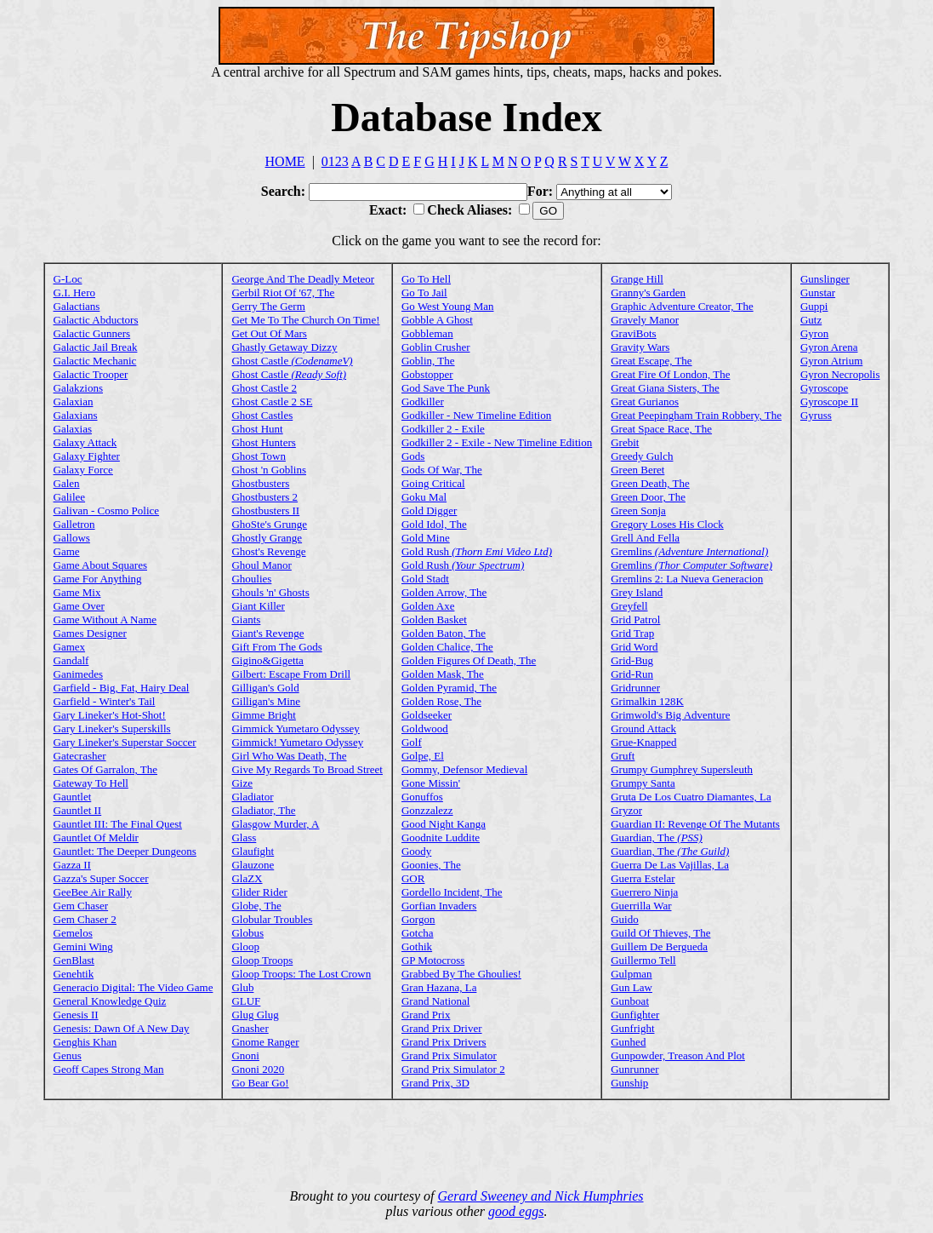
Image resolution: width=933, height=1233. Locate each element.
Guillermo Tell (643, 960)
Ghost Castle (291, 360)
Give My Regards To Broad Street (307, 769)
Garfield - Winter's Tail (105, 701)
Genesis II (76, 1014)
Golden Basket (434, 619)
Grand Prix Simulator (449, 1055)
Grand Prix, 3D (435, 1082)
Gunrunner (634, 1069)
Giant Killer (257, 605)
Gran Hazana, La (438, 987)
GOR (412, 878)
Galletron (74, 524)
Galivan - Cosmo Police (107, 510)
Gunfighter (635, 1014)
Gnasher (249, 1028)
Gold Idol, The (434, 524)
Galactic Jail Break (96, 347)
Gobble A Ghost (437, 319)
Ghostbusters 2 (264, 496)
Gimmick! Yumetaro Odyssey (297, 742)
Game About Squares (100, 565)
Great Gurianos (645, 401)
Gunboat (630, 1001)
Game (67, 551)
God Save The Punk (445, 387)
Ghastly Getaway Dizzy (284, 347)
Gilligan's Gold (265, 687)
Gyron (814, 333)
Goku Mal (424, 496)
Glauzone (252, 864)
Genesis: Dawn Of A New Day (122, 1028)
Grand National (435, 1001)
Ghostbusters (260, 483)
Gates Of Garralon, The (106, 769)
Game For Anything (98, 578)
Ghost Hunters (263, 442)
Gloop (245, 946)
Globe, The (256, 905)
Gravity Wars (640, 347)
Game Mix (77, 592)
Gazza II (72, 864)
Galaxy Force (83, 469)
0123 (335, 161)
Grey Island (637, 592)
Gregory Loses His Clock (667, 524)
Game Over (79, 605)
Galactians (77, 306)
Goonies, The (431, 864)
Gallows (72, 537)
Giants (245, 619)
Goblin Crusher (435, 347)
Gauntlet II (78, 810)
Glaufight (252, 851)
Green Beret (637, 469)
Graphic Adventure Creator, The (682, 306)
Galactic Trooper (91, 374)
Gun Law (631, 987)
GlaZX (246, 878)
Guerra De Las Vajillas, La (670, 864)
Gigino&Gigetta (267, 660)
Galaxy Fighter (87, 456)
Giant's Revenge (267, 633)
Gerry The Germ (267, 306)
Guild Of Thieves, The (660, 932)
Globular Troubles (271, 919)
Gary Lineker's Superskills (112, 728)
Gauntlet (73, 796)
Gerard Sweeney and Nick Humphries (541, 1196)
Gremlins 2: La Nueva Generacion (687, 578)
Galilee (70, 496)
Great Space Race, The (661, 428)
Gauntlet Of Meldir (96, 837)
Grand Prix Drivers (443, 1041)
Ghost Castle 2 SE (271, 401)
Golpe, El (422, 755)
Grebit (625, 442)
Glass (243, 837)
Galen (67, 483)
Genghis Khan (85, 1041)
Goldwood (424, 728)
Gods (412, 456)
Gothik (416, 946)
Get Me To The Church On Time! (305, 319)
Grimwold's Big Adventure (670, 714)
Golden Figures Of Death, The (468, 660)
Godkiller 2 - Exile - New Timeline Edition (496, 442)
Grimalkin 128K (647, 701)
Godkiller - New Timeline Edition (476, 415)
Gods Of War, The (441, 469)
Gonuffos (422, 796)
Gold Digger (429, 510)
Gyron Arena (829, 347)
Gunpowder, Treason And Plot (678, 1055)
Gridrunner (635, 687)
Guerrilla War (641, 905)
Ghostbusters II (265, 510)
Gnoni (245, 1055)
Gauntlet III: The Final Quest (118, 823)
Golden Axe (427, 605)
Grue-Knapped (643, 742)
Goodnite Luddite (440, 837)
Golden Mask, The (442, 674)
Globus (247, 932)
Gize (242, 783)
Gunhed (628, 1041)
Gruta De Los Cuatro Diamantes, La (691, 796)
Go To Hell (426, 278)
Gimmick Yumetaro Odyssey (295, 728)
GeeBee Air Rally (93, 892)
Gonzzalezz (427, 810)
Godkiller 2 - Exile (443, 428)
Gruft (622, 755)
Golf (411, 742)
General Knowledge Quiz (110, 1001)
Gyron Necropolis (840, 374)
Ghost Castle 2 (264, 387)
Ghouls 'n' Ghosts (270, 592)
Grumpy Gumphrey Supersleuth (682, 769)
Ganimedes (78, 674)
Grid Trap (632, 633)
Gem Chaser (81, 905)
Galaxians (76, 415)
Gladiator (252, 796)
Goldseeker (426, 714)
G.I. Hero (74, 292)
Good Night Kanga (443, 823)
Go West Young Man (447, 306)
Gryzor (626, 810)
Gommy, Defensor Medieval (464, 769)
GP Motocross (432, 960)
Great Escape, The (651, 360)
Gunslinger (825, 278)
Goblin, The (428, 360)
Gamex (70, 646)
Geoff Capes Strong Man (109, 1069)
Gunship (629, 1082)
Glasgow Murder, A (275, 823)
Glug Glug (254, 1014)
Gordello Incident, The (452, 892)
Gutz (811, 319)
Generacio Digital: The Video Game (133, 987)
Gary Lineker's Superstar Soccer (125, 742)
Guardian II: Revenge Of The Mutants (695, 823)
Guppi (814, 306)
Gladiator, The (263, 810)
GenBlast (74, 960)
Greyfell (629, 605)
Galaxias (73, 428)
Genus (68, 1055)
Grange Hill (637, 278)
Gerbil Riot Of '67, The (282, 292)
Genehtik (74, 973)
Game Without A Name (105, 619)
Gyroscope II (829, 401)
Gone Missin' (430, 783)
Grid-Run (632, 674)
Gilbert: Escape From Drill (290, 674)
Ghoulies (251, 578)
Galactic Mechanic (95, 360)
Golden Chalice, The (447, 646)
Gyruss (816, 415)
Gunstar (817, 292)
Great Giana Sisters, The (665, 387)
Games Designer (90, 633)
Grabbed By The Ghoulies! (461, 973)
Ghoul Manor (261, 565)
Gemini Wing (83, 946)
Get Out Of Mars (268, 333)
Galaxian (74, 401)
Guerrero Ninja (644, 892)
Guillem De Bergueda (659, 946)
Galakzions (78, 387)
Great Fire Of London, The (670, 374)
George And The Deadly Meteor (302, 278)
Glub (242, 987)
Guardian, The (657, 837)
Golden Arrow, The (443, 592)
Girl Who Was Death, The (288, 755)
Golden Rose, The (441, 701)
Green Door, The (648, 496)
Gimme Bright (263, 714)
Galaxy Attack (85, 442)
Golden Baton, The (443, 633)
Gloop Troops (262, 960)
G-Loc (68, 278)
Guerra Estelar (642, 878)
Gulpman (631, 973)
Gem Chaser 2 (85, 919)
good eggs (515, 1211)
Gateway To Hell (91, 783)
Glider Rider (259, 892)
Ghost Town (258, 456)
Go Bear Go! (259, 1082)
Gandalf (71, 660)
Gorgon (418, 919)
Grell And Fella (645, 537)
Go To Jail (424, 292)
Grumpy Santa (642, 783)
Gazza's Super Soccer (101, 878)
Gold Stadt (425, 578)
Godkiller (422, 401)
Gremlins (689, 551)
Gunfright (632, 1028)
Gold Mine (425, 537)
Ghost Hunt (256, 428)
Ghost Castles (262, 415)
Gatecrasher (80, 755)
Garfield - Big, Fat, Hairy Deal (122, 687)
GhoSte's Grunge (269, 524)
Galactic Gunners (92, 333)
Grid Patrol (635, 619)
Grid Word (634, 646)
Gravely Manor (645, 319)
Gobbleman (427, 333)
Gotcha (417, 932)
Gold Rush (476, 551)
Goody (416, 851)
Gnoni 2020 (257, 1069)
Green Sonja (638, 510)
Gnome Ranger (265, 1041)
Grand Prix (425, 1014)
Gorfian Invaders (438, 905)
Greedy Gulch (642, 456)
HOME (285, 161)
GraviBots (633, 333)
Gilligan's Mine (265, 701)
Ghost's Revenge (268, 551)
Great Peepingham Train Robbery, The (696, 415)
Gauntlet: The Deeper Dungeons (125, 851)
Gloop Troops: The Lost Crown (301, 973)
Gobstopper (427, 374)
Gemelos (73, 932)
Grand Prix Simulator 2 (453, 1069)
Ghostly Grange (266, 537)
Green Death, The (650, 483)
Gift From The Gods (276, 646)
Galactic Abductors (96, 319)
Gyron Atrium (831, 360)
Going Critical (433, 483)
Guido (625, 919)
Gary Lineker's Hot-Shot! (110, 714)
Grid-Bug (632, 660)
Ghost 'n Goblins (268, 469)
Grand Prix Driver (441, 1028)
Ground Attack (643, 728)
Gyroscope (824, 387)
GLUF (245, 1001)
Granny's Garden (648, 292)
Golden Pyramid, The (449, 687)
